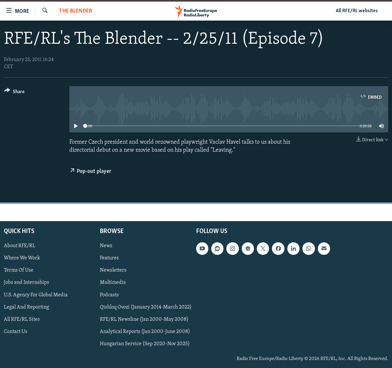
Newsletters (113, 270)
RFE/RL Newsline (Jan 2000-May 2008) (144, 319)
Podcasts (109, 295)
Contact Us (15, 331)
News (106, 246)
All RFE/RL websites (357, 10)
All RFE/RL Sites (22, 319)
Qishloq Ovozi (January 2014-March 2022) (146, 307)
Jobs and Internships (26, 282)
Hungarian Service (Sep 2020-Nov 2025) (145, 343)
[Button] (14, 92)
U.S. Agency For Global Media (36, 295)
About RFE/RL (19, 246)
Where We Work (22, 258)
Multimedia (113, 282)
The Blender (75, 11)
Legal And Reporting (26, 307)
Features (109, 258)
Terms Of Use (18, 270)
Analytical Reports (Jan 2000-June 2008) (145, 331)
